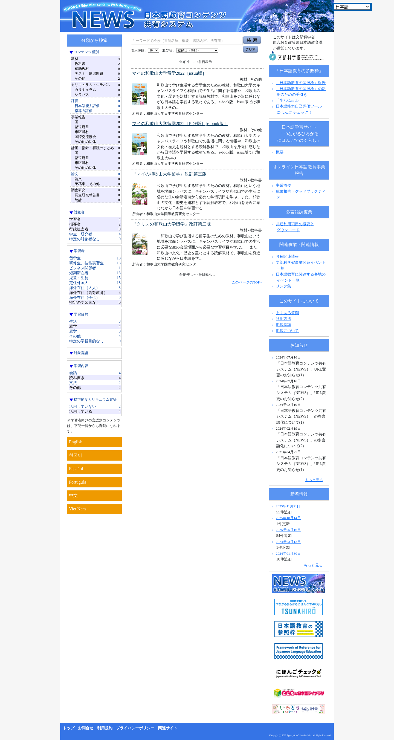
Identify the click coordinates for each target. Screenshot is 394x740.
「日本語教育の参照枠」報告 (301, 82)
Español (76, 468)
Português (77, 482)
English (75, 442)
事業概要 (283, 185)
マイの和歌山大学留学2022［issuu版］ (169, 73)
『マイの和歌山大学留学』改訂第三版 (169, 174)
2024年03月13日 (288, 542)
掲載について (287, 330)
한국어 (75, 455)
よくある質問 (287, 313)
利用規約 (104, 728)
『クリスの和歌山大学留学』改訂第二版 (171, 224)
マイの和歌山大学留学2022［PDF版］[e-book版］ (180, 123)
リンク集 (283, 286)
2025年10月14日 (288, 518)
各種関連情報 (285, 256)
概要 (279, 152)
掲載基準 (283, 324)
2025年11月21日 (288, 506)
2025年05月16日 (288, 530)
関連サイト (167, 728)
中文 (73, 495)
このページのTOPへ (247, 282)
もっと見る (314, 480)
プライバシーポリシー (135, 728)
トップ (68, 728)
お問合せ (85, 728)
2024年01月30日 (288, 553)
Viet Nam (77, 509)
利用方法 (283, 318)
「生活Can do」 (289, 100)
